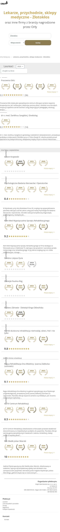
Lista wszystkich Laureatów (11, 504)
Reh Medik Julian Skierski (15, 441)
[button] (29, 92)
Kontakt (6, 519)
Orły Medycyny (5, 57)
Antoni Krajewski (11, 156)
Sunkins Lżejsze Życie (13, 258)
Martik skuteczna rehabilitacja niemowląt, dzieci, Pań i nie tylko (29, 332)
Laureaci (5, 502)
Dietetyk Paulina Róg (13, 281)
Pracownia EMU (8, 80)
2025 (19, 66)
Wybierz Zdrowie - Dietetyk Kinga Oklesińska (23, 307)
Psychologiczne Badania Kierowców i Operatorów (26, 183)
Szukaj (38, 43)
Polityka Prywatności (9, 509)
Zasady (5, 505)
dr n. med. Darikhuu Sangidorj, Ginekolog (19, 115)
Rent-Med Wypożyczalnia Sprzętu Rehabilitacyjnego (26, 220)
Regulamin (6, 507)
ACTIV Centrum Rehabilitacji (16, 403)
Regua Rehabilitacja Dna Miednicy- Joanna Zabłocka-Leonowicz (27, 365)
